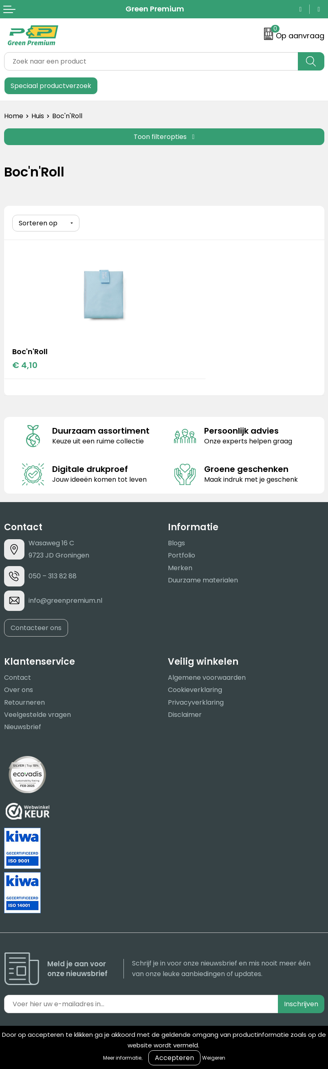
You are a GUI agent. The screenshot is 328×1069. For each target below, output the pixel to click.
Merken (180, 567)
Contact (17, 676)
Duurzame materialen (203, 579)
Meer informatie (122, 1057)
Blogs (176, 542)
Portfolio (181, 555)
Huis (37, 116)
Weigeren (213, 1057)
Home (13, 116)
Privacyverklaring (196, 701)
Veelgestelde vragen (37, 714)
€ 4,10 (25, 364)
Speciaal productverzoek (51, 85)
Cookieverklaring (195, 689)
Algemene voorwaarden (207, 676)
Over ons (18, 689)
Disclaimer (185, 714)
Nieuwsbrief (22, 726)
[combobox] (151, 61)
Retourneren (24, 701)
